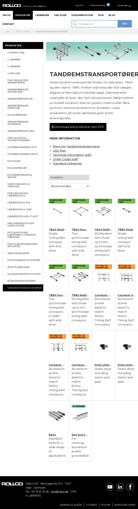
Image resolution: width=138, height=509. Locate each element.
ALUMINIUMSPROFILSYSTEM (24, 274)
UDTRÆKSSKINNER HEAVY (22, 154)
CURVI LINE (13, 73)
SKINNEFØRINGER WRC (21, 131)
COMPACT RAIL (16, 52)
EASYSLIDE (13, 160)
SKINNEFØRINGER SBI (20, 98)
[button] (124, 5)
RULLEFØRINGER (17, 114)
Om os (6, 15)
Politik (105, 504)
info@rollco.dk (59, 491)
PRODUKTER (13, 45)
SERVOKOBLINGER (18, 253)
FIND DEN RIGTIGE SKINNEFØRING (17, 81)
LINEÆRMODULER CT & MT (22, 216)
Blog (112, 15)
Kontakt (8, 24)
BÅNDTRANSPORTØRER (21, 280)
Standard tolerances (67, 163)
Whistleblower (124, 504)
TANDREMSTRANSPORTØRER (24, 287)
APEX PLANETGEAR (18, 267)
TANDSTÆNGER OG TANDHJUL (18, 185)
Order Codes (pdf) (65, 159)
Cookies (91, 504)
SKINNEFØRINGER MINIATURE (17, 106)
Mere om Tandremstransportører (76, 146)
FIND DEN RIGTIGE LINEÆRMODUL (17, 194)
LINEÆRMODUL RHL (19, 202)
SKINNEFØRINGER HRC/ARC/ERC (17, 90)
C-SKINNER (13, 59)
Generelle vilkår (71, 504)
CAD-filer (60, 15)
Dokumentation (82, 15)
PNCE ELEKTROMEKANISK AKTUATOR (22, 245)
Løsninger (42, 15)
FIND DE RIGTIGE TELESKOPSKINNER (18, 139)
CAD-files (59, 150)
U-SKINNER (13, 66)
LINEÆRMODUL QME (19, 209)
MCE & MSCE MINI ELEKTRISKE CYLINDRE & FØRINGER (21, 234)
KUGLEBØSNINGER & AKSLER (19, 175)
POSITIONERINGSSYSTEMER (23, 260)
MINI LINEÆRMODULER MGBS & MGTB (20, 224)
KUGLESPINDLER (17, 167)
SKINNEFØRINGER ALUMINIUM (17, 122)
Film (101, 15)
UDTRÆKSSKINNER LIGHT (22, 147)
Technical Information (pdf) (72, 155)
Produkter (22, 15)
